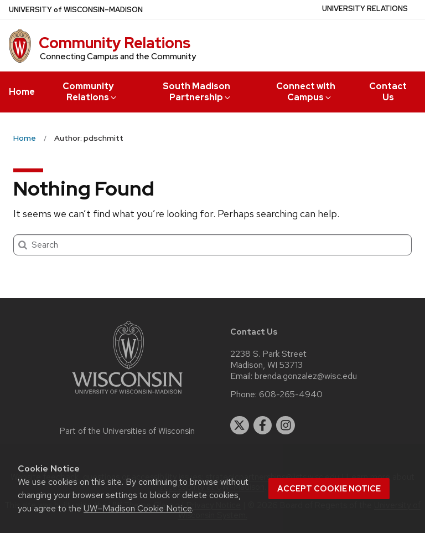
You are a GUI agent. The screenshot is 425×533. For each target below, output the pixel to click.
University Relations (365, 8)
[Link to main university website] (127, 396)
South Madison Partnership (197, 91)
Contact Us (388, 91)
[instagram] (285, 425)
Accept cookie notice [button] (329, 488)
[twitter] (239, 425)
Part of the (127, 431)
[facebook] (262, 425)
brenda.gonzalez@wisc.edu (306, 376)
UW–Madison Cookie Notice (138, 508)
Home (22, 92)
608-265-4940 (291, 394)
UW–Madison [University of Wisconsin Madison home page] (76, 9)
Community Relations (114, 43)
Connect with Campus (305, 91)
